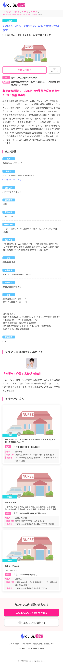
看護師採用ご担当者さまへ (43, 643)
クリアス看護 (6, 12)
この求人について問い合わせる (31, 612)
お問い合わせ (24, 69)
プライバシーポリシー (35, 648)
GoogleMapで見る (10, 180)
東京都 (16, 12)
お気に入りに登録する (34, 622)
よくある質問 (14, 643)
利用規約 (22, 648)
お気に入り (54, 71)
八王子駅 (34, 12)
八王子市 (25, 12)
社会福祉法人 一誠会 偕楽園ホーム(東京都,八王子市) (19, 15)
